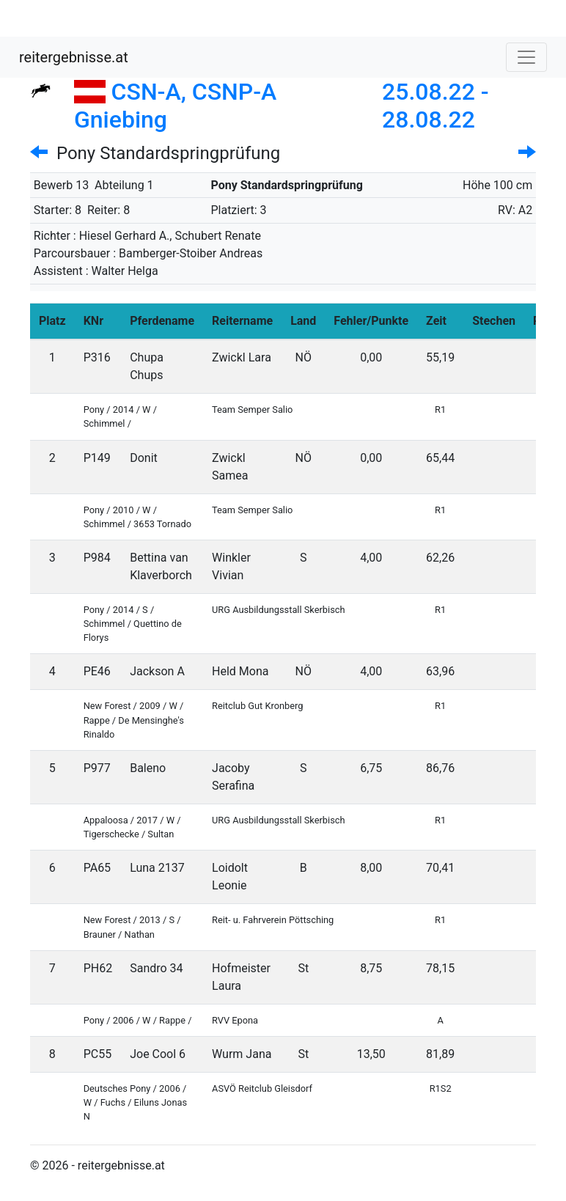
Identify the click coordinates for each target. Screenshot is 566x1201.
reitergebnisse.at (73, 57)
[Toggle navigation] (526, 57)
